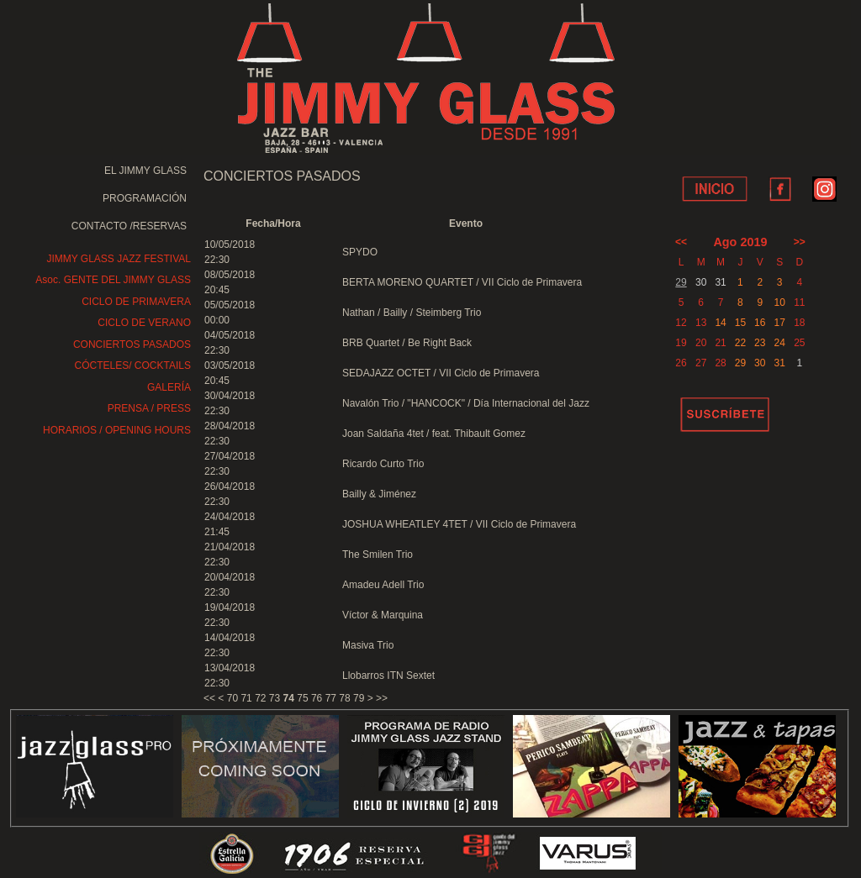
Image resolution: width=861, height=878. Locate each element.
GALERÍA (169, 387)
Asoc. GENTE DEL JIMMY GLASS (113, 280)
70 (232, 698)
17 (779, 323)
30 (759, 363)
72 (260, 698)
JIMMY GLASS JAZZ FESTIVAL (118, 259)
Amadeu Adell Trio (383, 585)
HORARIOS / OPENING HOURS (117, 430)
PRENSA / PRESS (149, 408)
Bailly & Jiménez (379, 494)
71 (245, 698)
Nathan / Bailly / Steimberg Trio (411, 312)
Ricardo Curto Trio (383, 464)
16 (759, 323)
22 (740, 343)
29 (680, 282)
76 (316, 698)
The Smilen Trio (377, 554)
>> (382, 698)
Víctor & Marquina (382, 615)
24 (779, 343)
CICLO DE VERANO (144, 323)
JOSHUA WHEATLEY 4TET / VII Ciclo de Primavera (459, 524)
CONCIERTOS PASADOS (132, 344)
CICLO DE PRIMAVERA (136, 302)
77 (330, 698)
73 (274, 698)
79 (358, 698)
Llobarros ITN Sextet (388, 675)
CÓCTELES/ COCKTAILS (133, 365)
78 (344, 698)
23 (759, 343)
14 (720, 323)
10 (779, 302)
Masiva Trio (368, 645)
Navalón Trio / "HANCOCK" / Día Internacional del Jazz (465, 403)
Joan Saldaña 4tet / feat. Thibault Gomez (434, 433)
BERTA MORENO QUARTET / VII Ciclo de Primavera (462, 282)
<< (209, 698)
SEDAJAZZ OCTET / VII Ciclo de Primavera (441, 373)
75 (302, 698)
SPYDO (360, 252)
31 (779, 363)
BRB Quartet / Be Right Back (407, 343)
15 (740, 323)
